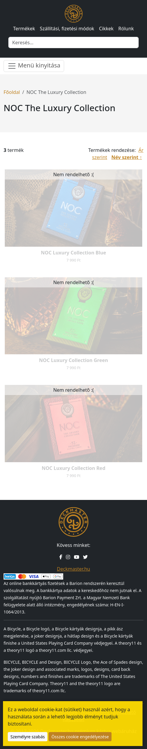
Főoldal (12, 92)
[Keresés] (73, 42)
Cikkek (106, 28)
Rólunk (126, 28)
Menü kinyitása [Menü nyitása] (33, 65)
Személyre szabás (27, 736)
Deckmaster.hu (73, 569)
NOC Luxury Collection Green (73, 360)
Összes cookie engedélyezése (80, 736)
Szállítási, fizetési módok (67, 28)
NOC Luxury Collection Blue (73, 252)
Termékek (24, 28)
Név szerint (125, 157)
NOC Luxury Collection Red (74, 468)
